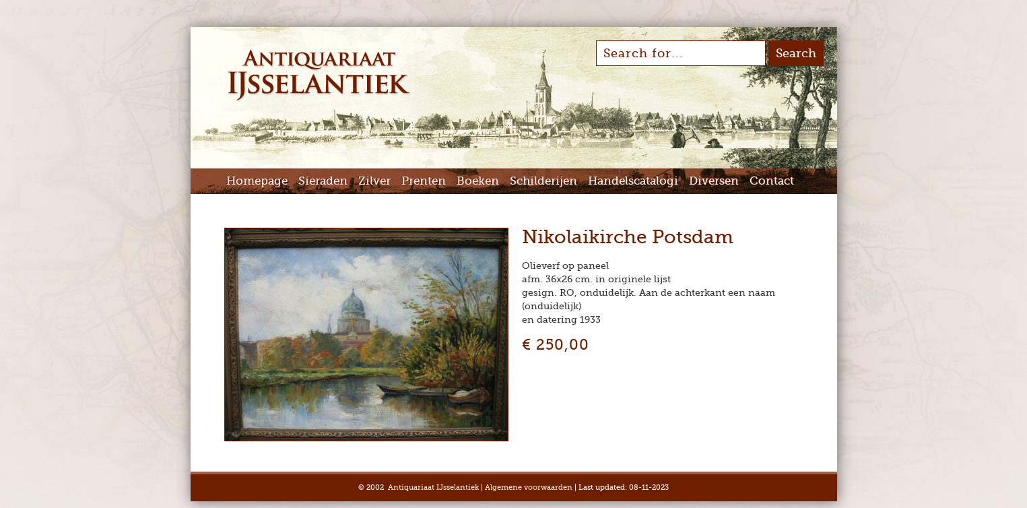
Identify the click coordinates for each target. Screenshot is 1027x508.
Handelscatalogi (633, 180)
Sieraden (322, 180)
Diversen (714, 180)
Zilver (374, 180)
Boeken (478, 180)
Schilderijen (543, 180)
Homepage (257, 180)
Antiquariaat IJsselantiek (433, 487)
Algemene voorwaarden (528, 487)
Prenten (423, 180)
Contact (772, 180)
